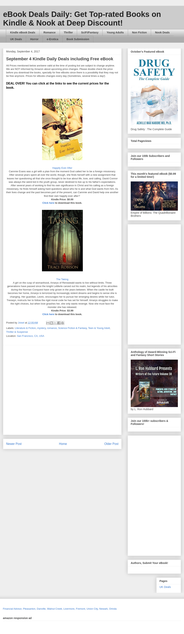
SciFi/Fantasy (89, 32)
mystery (41, 328)
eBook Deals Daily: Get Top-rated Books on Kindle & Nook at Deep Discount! (82, 18)
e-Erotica (52, 39)
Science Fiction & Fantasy (72, 328)
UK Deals (16, 39)
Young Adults (115, 32)
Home (63, 443)
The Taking (62, 279)
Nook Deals (162, 32)
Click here (48, 202)
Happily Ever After (62, 167)
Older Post (111, 443)
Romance (50, 32)
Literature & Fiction (25, 328)
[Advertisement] (42, 390)
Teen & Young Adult (99, 328)
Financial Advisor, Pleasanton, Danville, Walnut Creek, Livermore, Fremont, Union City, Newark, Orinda (60, 608)
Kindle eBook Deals (22, 32)
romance (52, 328)
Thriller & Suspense (17, 331)
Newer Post (14, 443)
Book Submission (78, 39)
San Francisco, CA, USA (30, 335)
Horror (34, 39)
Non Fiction (139, 32)
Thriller (68, 32)
